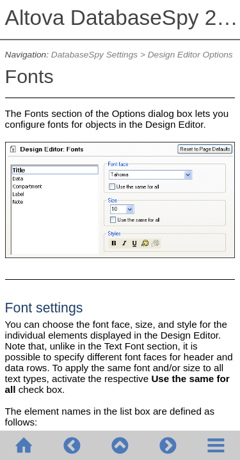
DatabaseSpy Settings (94, 54)
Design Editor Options (190, 54)
